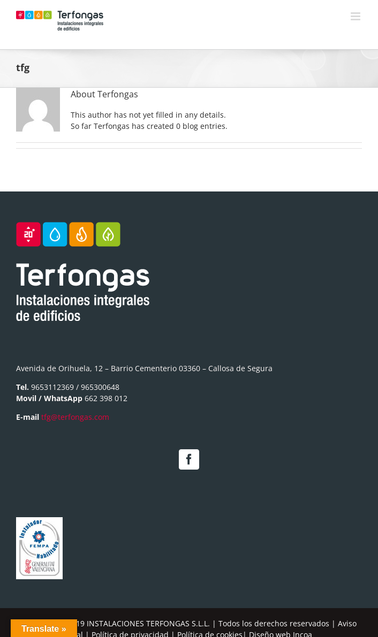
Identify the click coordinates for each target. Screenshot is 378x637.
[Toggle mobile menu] (356, 16)
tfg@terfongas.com (75, 417)
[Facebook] (189, 459)
